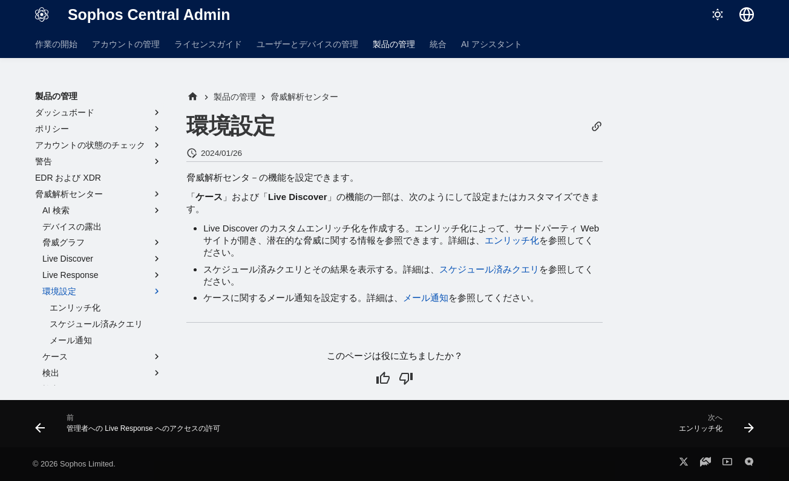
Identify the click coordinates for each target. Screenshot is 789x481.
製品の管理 (394, 44)
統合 (438, 44)
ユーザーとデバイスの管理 (307, 44)
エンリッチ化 (512, 240)
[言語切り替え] (747, 14)
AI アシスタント (491, 44)
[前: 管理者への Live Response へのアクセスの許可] (131, 427)
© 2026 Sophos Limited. (74, 463)
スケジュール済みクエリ (489, 269)
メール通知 (425, 297)
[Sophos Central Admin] (41, 14)
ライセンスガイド (208, 44)
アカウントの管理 (126, 44)
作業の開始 (56, 44)
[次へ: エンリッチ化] (713, 427)
